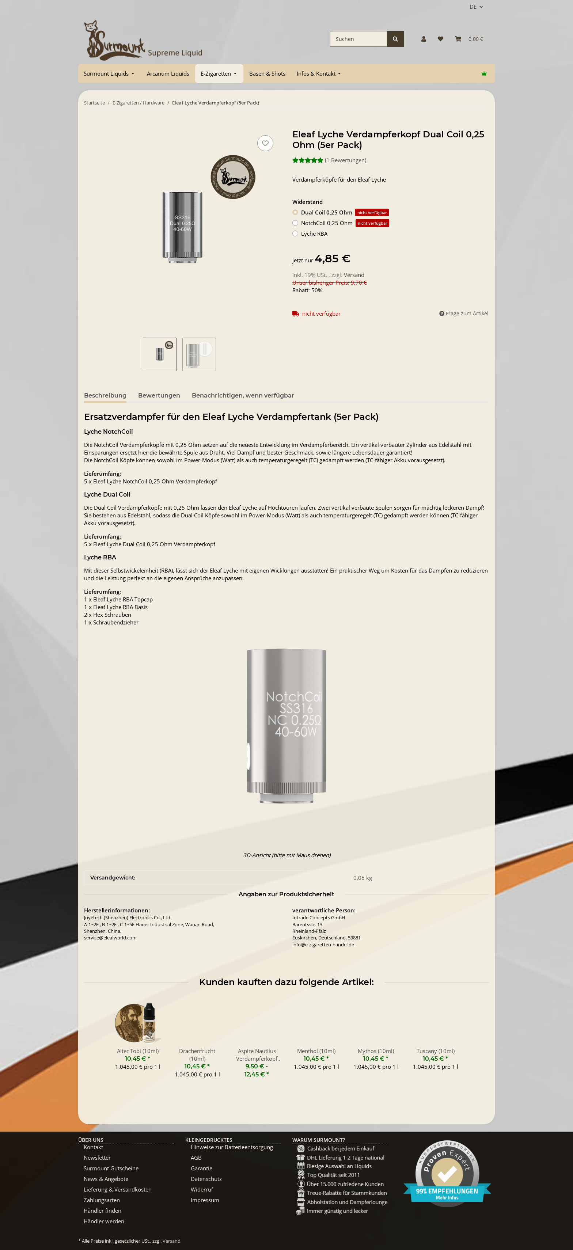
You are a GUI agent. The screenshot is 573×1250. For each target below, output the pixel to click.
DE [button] (473, 6)
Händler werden (104, 1221)
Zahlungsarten (102, 1200)
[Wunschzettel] (440, 39)
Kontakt (93, 1147)
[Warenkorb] (469, 39)
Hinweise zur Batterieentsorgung (232, 1147)
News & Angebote (106, 1178)
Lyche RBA (314, 233)
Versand (354, 274)
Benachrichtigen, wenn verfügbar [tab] (243, 395)
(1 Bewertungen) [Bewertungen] (329, 160)
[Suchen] (358, 39)
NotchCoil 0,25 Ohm (345, 223)
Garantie (201, 1168)
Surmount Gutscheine (111, 1168)
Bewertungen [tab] (159, 395)
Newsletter (97, 1157)
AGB (196, 1157)
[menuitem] (109, 73)
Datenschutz (206, 1178)
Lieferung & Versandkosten (118, 1189)
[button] (423, 39)
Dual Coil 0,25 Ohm (345, 212)
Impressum (205, 1200)
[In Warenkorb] (90, 125)
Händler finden (102, 1210)
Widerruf (202, 1189)
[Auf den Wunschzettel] (265, 143)
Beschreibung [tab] (105, 395)
